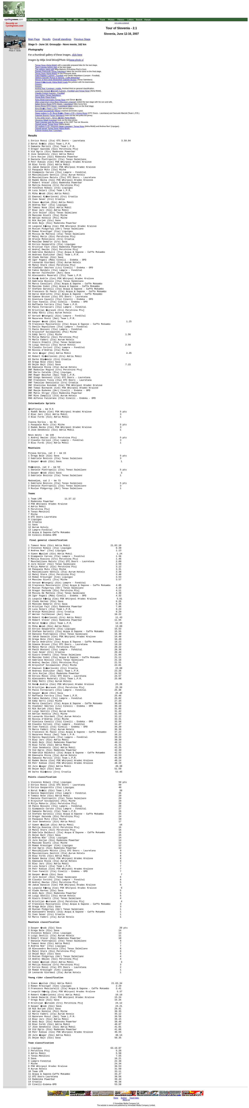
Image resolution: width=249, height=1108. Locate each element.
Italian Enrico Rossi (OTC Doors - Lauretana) (54, 104)
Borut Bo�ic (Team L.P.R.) (46, 108)
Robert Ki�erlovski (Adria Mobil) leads (51, 82)
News (45, 20)
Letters (130, 20)
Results (47, 39)
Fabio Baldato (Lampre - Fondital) (49, 75)
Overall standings (62, 39)
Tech (52, 20)
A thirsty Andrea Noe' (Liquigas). (48, 130)
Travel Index (134, 1098)
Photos (111, 20)
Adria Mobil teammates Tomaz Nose (50, 100)
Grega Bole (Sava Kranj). (45, 97)
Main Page (34, 39)
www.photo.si (76, 60)
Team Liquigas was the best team (49, 122)
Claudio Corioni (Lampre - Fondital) (50, 93)
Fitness (120, 20)
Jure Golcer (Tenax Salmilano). (48, 95)
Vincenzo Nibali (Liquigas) (46, 120)
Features (60, 20)
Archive (124, 1098)
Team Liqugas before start (46, 67)
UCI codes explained (121, 23)
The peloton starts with (44, 69)
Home (115, 1098)
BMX (82, 20)
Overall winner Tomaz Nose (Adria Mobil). (52, 128)
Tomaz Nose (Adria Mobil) (46, 65)
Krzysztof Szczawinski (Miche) (48, 111)
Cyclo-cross (92, 20)
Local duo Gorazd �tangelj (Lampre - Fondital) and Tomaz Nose (62, 91)
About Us (126, 1100)
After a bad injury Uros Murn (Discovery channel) (55, 102)
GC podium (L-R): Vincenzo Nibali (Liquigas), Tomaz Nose (59, 126)
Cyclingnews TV (33, 20)
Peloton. (38, 84)
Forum (147, 20)
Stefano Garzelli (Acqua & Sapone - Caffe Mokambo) (57, 78)
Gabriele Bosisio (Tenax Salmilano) (50, 115)
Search (139, 20)
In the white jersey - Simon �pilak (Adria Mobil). (55, 118)
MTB (76, 20)
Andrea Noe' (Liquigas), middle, (48, 88)
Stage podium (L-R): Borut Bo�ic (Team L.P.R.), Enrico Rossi (61, 113)
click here (77, 54)
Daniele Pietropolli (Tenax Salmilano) (50, 71)
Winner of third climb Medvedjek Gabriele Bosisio (56, 80)
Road (69, 20)
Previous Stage (82, 39)
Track (102, 20)
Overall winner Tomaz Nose (46, 124)
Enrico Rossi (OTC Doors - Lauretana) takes (53, 106)
